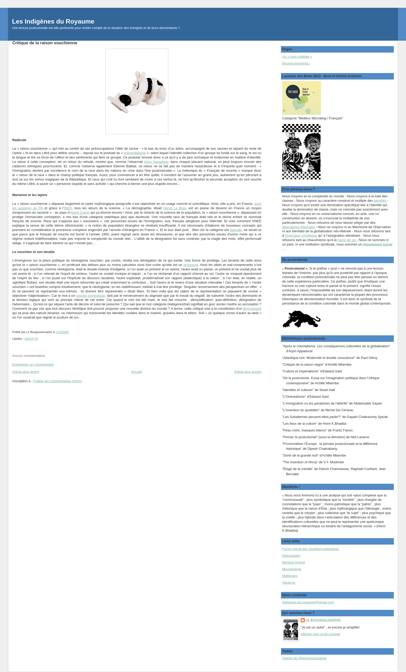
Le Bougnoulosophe (323, 620)
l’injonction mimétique (301, 235)
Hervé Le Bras (174, 208)
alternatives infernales (298, 227)
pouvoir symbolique (90, 296)
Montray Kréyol (293, 562)
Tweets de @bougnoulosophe (304, 658)
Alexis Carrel (79, 212)
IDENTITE (31, 338)
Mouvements (291, 569)
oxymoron (190, 265)
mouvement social (377, 244)
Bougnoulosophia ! (296, 63)
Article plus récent (25, 372)
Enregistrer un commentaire (33, 364)
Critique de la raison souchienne (44, 42)
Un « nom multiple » (297, 57)
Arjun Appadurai (156, 162)
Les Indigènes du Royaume (53, 21)
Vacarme (288, 582)
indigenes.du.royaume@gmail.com (308, 602)
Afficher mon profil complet (320, 634)
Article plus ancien (248, 372)
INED (68, 208)
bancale (236, 230)
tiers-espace (252, 308)
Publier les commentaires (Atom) (57, 381)
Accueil (136, 372)
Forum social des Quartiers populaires (310, 549)
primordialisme (135, 153)
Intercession (291, 556)
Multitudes (290, 576)
